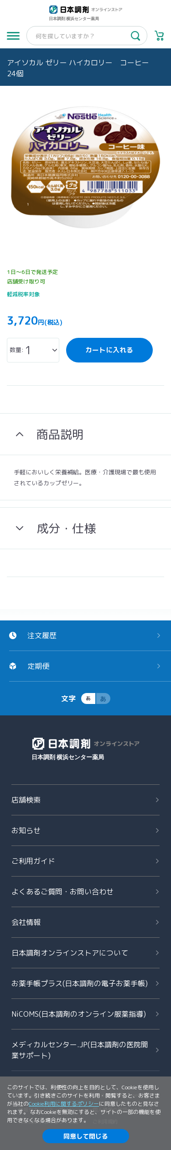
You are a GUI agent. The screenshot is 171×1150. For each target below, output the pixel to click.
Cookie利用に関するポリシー (64, 1104)
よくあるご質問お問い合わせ (62, 892)
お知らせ (26, 830)
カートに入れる (109, 350)
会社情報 (26, 922)
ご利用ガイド (33, 861)
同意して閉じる (85, 1136)
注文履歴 (42, 635)
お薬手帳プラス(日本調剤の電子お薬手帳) (79, 983)
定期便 (38, 666)
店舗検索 (26, 800)
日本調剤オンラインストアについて (69, 953)
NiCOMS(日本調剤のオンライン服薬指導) (78, 1014)
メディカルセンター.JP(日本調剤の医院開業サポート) (79, 1050)
